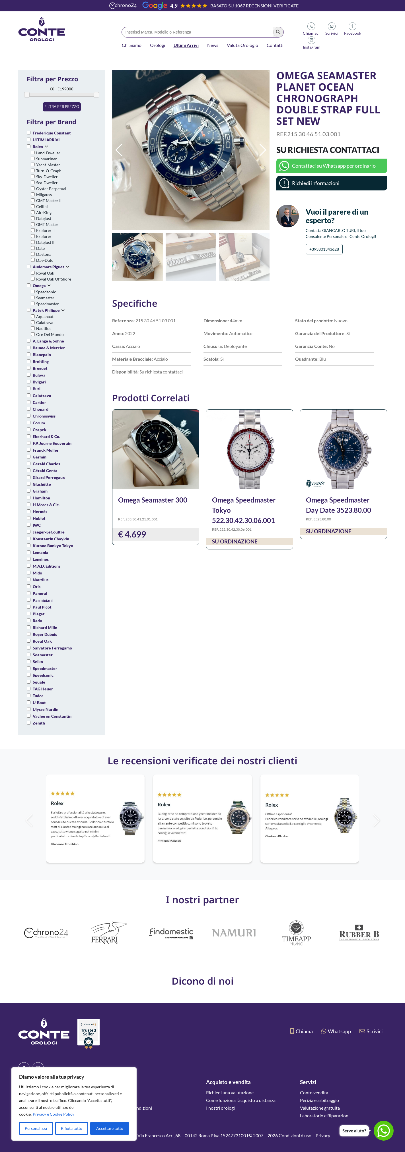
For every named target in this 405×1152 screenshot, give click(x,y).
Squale (39, 682)
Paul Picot (42, 607)
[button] (263, 150)
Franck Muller (46, 450)
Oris (36, 586)
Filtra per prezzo (61, 106)
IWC (37, 525)
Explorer (44, 236)
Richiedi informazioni (316, 183)
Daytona (43, 254)
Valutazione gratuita (320, 1108)
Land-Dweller (48, 152)
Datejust (43, 218)
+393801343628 (324, 249)
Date (40, 248)
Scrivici (371, 1031)
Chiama (301, 1031)
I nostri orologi (220, 1108)
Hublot (39, 518)
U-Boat (39, 702)
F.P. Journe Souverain (52, 443)
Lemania (40, 552)
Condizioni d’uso (295, 1135)
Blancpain (42, 354)
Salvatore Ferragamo (52, 647)
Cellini (42, 206)
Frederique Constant (52, 132)
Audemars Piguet (48, 266)
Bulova (39, 375)
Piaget (39, 613)
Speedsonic (46, 291)
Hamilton (41, 497)
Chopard (40, 409)
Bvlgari (39, 381)
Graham (40, 491)
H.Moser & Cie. (46, 504)
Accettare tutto (109, 1128)
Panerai (40, 593)
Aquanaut (45, 316)
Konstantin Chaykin (51, 538)
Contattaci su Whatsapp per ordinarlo (334, 166)
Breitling (41, 361)
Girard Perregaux (49, 477)
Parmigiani (43, 600)
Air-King (44, 212)
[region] (74, 1104)
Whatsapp (336, 1031)
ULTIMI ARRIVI (46, 139)
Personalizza (36, 1128)
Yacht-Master (48, 164)
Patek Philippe (46, 310)
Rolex (38, 146)
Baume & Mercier (49, 347)
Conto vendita (314, 1092)
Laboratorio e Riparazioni (325, 1115)
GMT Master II (48, 200)
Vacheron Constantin (52, 716)
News (212, 45)
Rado (37, 620)
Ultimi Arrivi (186, 45)
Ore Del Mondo (50, 334)
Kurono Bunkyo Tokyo (53, 545)
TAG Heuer (43, 688)
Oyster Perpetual (51, 188)
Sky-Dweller (47, 176)
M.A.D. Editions (46, 566)
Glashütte (42, 484)
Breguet (40, 368)
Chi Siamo (131, 45)
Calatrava (44, 322)
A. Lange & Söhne (48, 341)
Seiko (38, 661)
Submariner (46, 158)
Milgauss (44, 194)
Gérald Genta (45, 470)
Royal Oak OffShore (53, 279)
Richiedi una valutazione (230, 1092)
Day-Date (44, 260)
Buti (36, 388)
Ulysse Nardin (45, 709)
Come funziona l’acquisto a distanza (241, 1100)
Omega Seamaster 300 (152, 500)
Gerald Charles (46, 463)
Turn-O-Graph (48, 170)
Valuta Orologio (242, 45)
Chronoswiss (44, 416)
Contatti (275, 45)
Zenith (39, 723)
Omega (39, 285)
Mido (37, 572)
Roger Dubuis (45, 634)
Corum (39, 422)
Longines (41, 559)
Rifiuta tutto (71, 1128)
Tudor (38, 695)
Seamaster (45, 297)
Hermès (40, 511)
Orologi (157, 45)
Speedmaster (47, 303)
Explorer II (45, 230)
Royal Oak (45, 273)
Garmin (39, 456)
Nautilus (43, 328)
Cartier (39, 402)
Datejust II (45, 242)
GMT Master (47, 224)
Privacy (323, 1135)
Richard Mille (45, 627)
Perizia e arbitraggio (319, 1100)
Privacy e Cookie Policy (53, 1114)
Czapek (39, 429)
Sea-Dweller (47, 182)
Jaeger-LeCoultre (49, 532)
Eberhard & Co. (46, 436)
